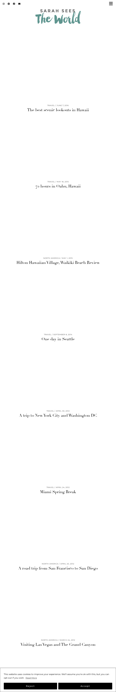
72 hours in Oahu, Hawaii (58, 186)
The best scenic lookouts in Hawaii (58, 110)
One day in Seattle (58, 339)
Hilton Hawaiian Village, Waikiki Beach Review (58, 262)
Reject (30, 686)
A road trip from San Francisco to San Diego (58, 568)
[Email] (19, 3)
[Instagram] (4, 3)
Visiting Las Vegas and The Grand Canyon (58, 644)
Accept (85, 686)
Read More (31, 678)
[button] (112, 3)
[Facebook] (14, 3)
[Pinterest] (9, 3)
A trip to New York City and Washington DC (58, 415)
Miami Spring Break (58, 491)
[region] (58, 680)
